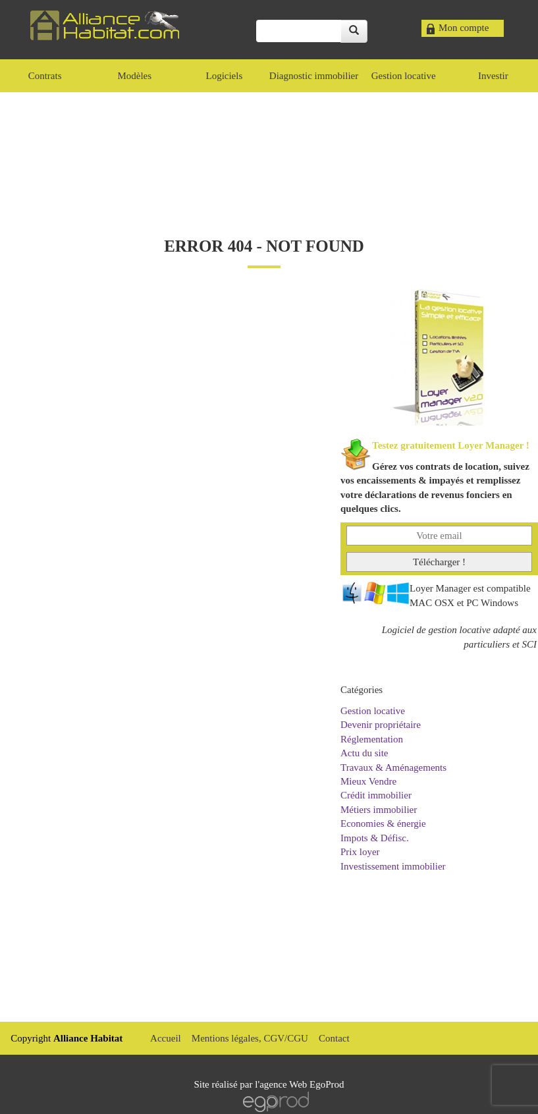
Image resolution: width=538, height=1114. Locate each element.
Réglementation (371, 739)
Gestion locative (372, 711)
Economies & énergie (383, 823)
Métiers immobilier (378, 809)
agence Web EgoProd (301, 1084)
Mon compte (464, 27)
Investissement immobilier (393, 866)
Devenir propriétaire (380, 724)
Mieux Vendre (368, 781)
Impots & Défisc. (374, 838)
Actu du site (364, 753)
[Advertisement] (269, 151)
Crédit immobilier (376, 795)
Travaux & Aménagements (393, 767)
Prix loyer (360, 852)
